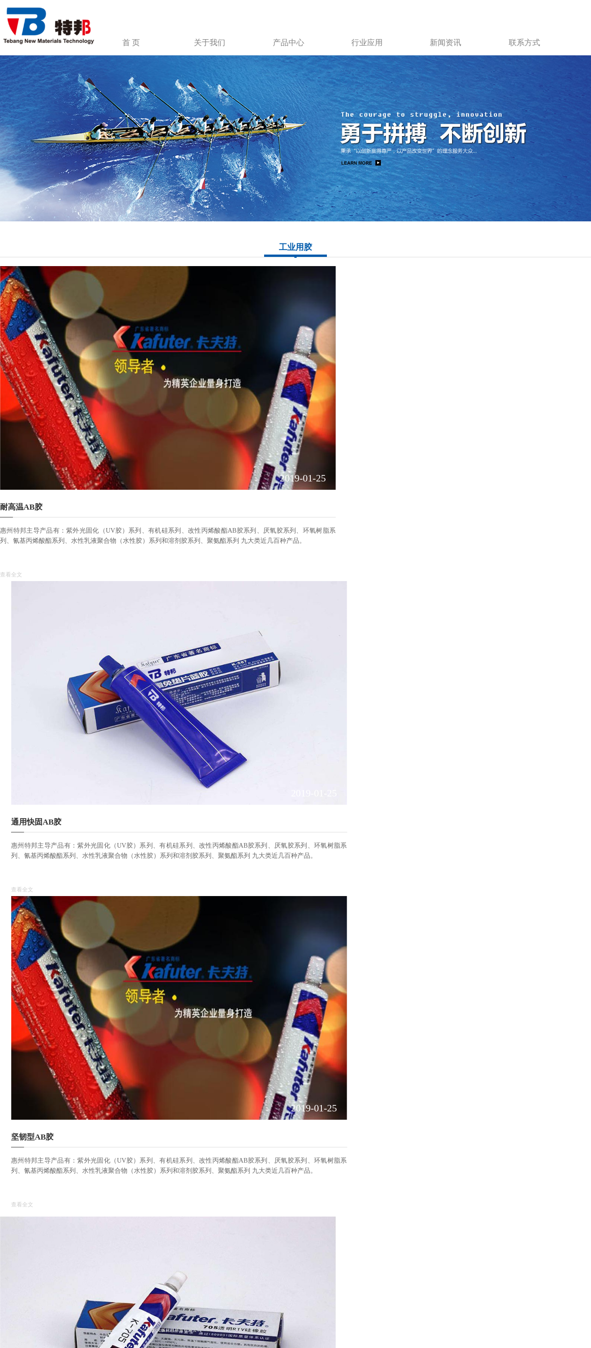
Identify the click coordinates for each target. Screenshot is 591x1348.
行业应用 (423, 36)
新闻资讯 (490, 36)
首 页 (222, 36)
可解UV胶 (423, 1077)
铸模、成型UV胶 (29, 1077)
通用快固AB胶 (228, 406)
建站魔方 (258, 1321)
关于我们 (289, 36)
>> (301, 1191)
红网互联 (235, 1321)
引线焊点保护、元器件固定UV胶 (462, 630)
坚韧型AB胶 (427, 406)
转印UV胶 (423, 853)
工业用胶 (295, 247)
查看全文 (11, 474)
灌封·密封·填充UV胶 (238, 853)
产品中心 (356, 36)
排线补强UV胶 (25, 853)
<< (239, 1191)
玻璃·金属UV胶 (26, 630)
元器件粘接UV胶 (232, 1077)
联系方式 (557, 36)
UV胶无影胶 (224, 630)
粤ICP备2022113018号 (168, 1321)
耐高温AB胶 (21, 406)
